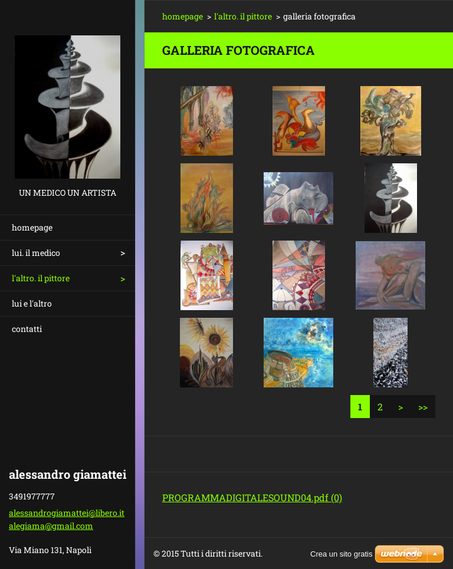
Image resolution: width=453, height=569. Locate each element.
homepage (32, 227)
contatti (27, 328)
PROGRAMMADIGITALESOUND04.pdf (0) (252, 497)
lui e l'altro (32, 303)
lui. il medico (36, 252)
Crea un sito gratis (341, 554)
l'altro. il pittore (41, 278)
